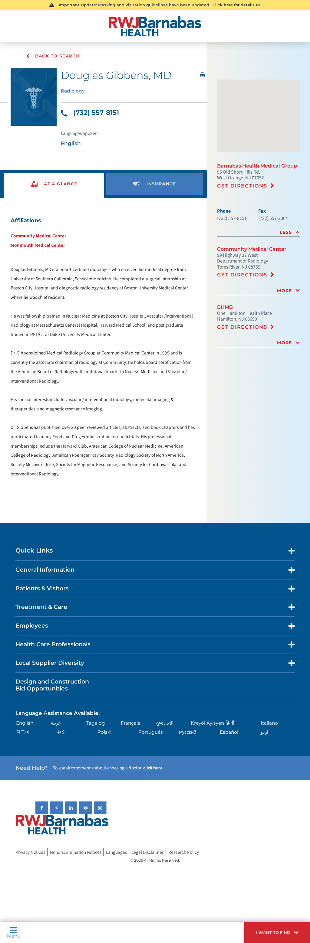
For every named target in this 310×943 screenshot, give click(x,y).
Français (130, 723)
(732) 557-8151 (90, 113)
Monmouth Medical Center (38, 245)
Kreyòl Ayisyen (207, 723)
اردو (264, 733)
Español (229, 733)
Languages (116, 852)
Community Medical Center (38, 236)
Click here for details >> (236, 4)
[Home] (155, 26)
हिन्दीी (231, 723)
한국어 (23, 733)
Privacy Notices (30, 852)
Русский (187, 733)
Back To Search (53, 56)
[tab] (258, 232)
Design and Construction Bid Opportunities (52, 685)
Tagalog (95, 723)
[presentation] (54, 184)
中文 (61, 733)
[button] (277, 932)
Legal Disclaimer (147, 852)
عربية (56, 723)
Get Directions (242, 186)
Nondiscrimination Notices (75, 852)
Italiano (269, 723)
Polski (104, 733)
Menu (13, 932)
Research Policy (183, 852)
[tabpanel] (103, 347)
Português (150, 733)
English (24, 723)
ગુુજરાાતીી (164, 723)
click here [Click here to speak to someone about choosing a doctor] (153, 768)
